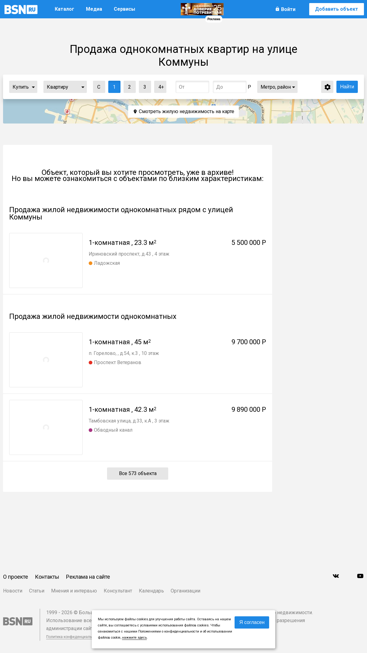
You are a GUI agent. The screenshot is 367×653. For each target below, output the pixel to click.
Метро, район (276, 87)
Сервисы (124, 9)
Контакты (47, 577)
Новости (12, 591)
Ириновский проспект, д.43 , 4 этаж (129, 254)
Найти (347, 86)
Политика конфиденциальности (74, 637)
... (33, 86)
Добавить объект (336, 9)
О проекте (15, 577)
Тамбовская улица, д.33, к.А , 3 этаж (129, 421)
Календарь (151, 591)
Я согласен (252, 622)
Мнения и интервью (74, 591)
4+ (159, 85)
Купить (21, 87)
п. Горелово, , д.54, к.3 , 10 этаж (124, 353)
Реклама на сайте (88, 577)
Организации (185, 591)
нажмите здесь (134, 638)
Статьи (36, 591)
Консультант (118, 591)
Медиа (94, 9)
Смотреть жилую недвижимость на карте (186, 111)
